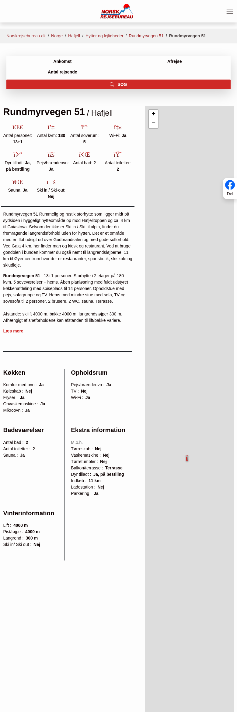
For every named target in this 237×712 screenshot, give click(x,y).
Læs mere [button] (13, 331)
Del (230, 194)
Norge (57, 35)
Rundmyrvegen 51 (146, 35)
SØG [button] (118, 84)
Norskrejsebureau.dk (26, 35)
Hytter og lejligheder (104, 35)
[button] (187, 456)
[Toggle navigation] (230, 11)
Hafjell (74, 35)
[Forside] (116, 11)
